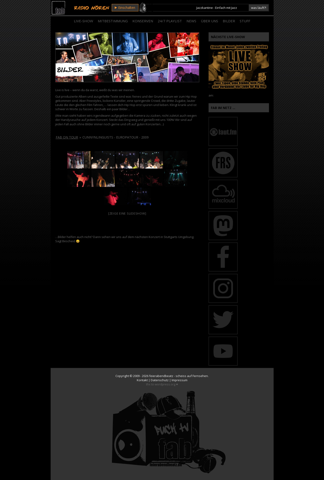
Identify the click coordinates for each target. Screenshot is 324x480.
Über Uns (209, 21)
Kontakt (142, 380)
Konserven (142, 21)
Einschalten (125, 7)
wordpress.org (165, 384)
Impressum (179, 380)
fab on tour (67, 137)
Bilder (229, 21)
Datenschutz (160, 380)
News (191, 21)
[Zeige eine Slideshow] (127, 213)
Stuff (245, 21)
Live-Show (83, 21)
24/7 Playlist (170, 21)
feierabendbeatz (161, 376)
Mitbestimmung (113, 21)
